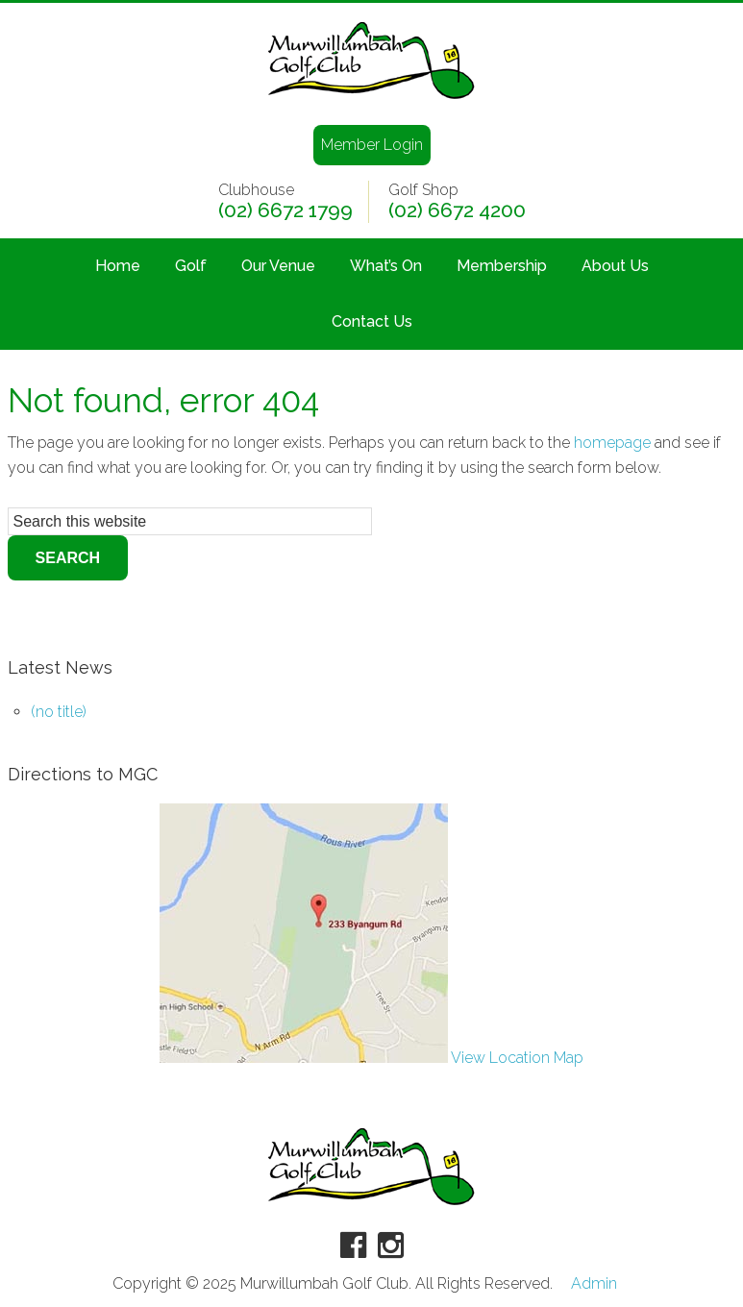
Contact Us (372, 321)
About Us (615, 266)
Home (117, 266)
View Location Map (371, 1057)
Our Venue (278, 266)
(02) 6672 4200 (457, 210)
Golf (191, 266)
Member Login (372, 145)
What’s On (386, 266)
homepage (612, 442)
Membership (502, 266)
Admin (594, 1284)
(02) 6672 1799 (285, 210)
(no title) (59, 712)
